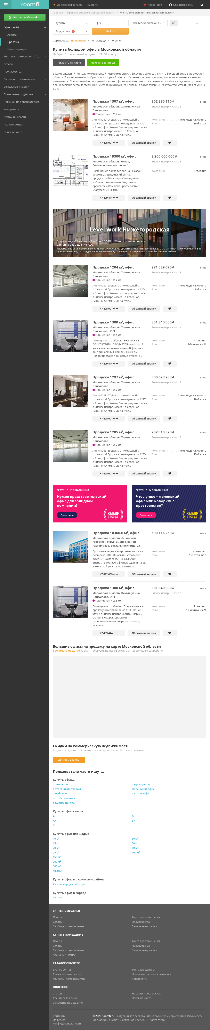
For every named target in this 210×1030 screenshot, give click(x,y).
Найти (110, 31)
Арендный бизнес (64, 955)
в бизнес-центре (64, 803)
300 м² (57, 866)
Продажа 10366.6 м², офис (115, 532)
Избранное (153, 5)
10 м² (56, 838)
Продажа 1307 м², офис (113, 101)
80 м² (135, 848)
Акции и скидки (69, 760)
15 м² (56, 843)
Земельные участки (144, 926)
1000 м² (57, 871)
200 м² (57, 861)
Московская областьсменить (75, 5)
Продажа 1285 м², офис (113, 432)
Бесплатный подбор (24, 17)
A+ (54, 820)
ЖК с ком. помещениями (69, 979)
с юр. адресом (141, 784)
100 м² (136, 852)
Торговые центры (143, 969)
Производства (141, 922)
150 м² (57, 857)
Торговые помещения (146, 917)
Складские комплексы (67, 974)
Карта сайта (157, 1020)
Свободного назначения (68, 926)
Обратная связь (181, 5)
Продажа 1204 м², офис (113, 267)
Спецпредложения (65, 998)
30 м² (135, 838)
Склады (57, 922)
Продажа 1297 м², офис (113, 377)
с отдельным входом (67, 789)
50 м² (135, 843)
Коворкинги (139, 979)
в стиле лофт (140, 793)
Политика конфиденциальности (67, 1022)
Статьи (57, 993)
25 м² (56, 852)
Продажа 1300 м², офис (113, 322)
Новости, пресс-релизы (146, 993)
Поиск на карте (141, 998)
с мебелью (60, 793)
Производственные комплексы (151, 974)
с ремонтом (60, 784)
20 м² (56, 848)
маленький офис (143, 789)
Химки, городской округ (69, 884)
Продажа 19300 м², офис (114, 156)
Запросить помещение (68, 1002)
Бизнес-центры (62, 969)
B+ (133, 820)
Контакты (59, 1016)
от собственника (64, 798)
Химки (57, 897)
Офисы (57, 917)
